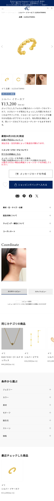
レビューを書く (27, 301)
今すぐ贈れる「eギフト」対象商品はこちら (27, 3)
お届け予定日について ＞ (12, 140)
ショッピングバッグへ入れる (31, 184)
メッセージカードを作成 (33, 173)
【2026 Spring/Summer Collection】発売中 (27, 1)
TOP (3, 12)
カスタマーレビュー (14, 291)
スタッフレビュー (40, 292)
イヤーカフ (11, 12)
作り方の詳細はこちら (11, 154)
